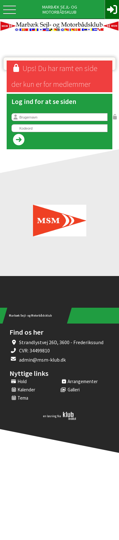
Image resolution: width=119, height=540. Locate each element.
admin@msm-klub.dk (42, 360)
